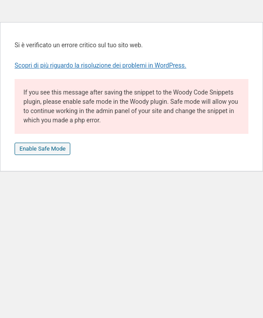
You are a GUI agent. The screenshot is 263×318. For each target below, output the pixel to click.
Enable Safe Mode (42, 148)
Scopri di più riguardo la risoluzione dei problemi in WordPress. (100, 65)
